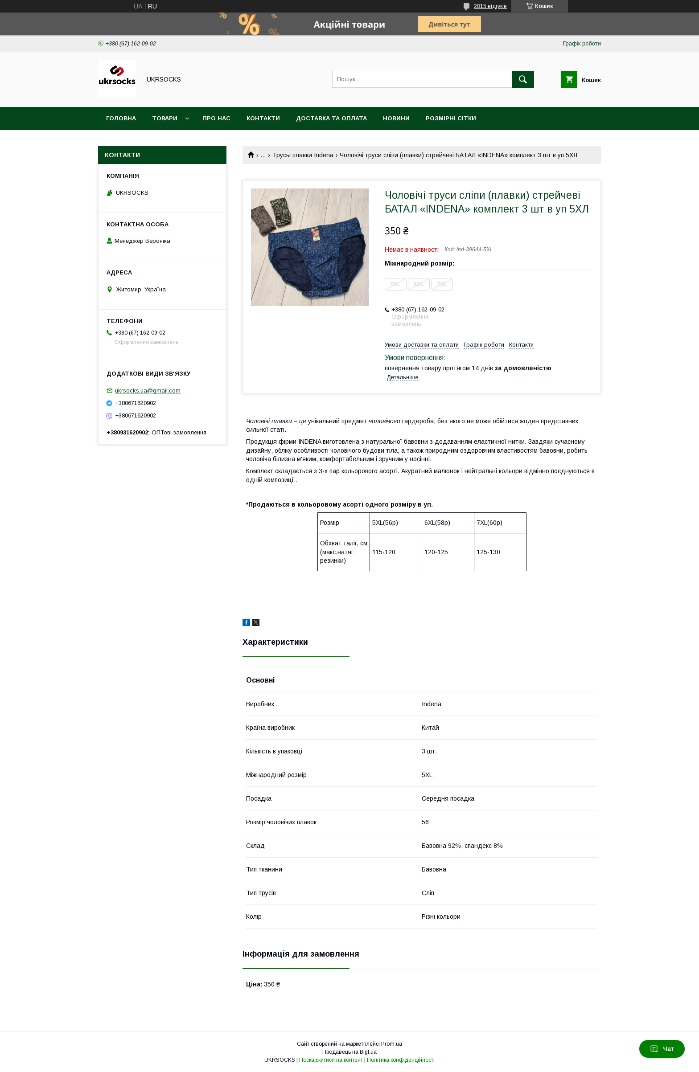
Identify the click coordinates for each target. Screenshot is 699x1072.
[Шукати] (523, 79)
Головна (121, 118)
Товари (164, 118)
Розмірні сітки (451, 118)
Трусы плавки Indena (302, 155)
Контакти (263, 118)
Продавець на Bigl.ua (349, 1052)
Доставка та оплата (331, 118)
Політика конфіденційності (401, 1060)
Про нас (216, 118)
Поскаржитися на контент (331, 1060)
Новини (396, 118)
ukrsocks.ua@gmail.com (148, 390)
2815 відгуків (490, 6)
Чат (662, 1049)
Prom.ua (391, 1044)
